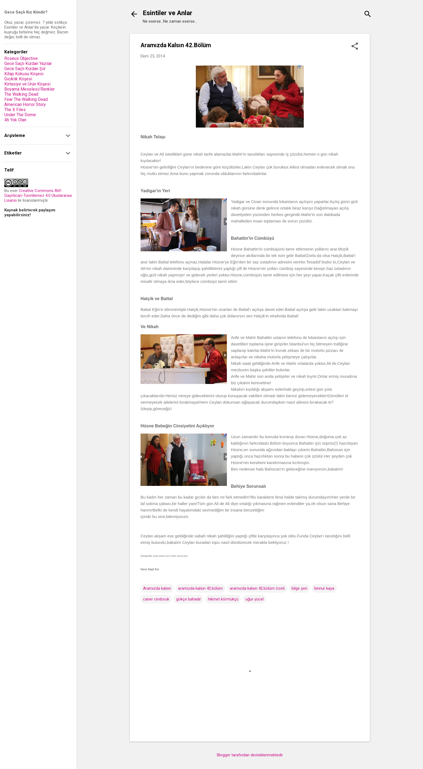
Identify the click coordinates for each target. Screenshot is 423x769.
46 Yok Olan (15, 119)
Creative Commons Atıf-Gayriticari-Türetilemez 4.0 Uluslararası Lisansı (38, 195)
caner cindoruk (156, 599)
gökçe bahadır (188, 599)
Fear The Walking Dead (26, 99)
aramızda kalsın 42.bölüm (200, 588)
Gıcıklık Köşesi (18, 78)
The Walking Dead (21, 94)
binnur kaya (324, 588)
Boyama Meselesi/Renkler (29, 89)
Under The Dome (20, 114)
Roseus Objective (21, 58)
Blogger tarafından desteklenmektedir (250, 755)
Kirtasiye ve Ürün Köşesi (27, 84)
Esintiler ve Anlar (167, 13)
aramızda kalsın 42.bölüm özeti (257, 588)
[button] (354, 47)
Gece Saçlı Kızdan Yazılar (28, 63)
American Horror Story (25, 104)
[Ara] (367, 14)
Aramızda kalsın (157, 588)
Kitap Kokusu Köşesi (23, 73)
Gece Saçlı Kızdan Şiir (25, 68)
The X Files (15, 109)
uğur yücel (254, 599)
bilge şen (299, 588)
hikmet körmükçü (223, 599)
